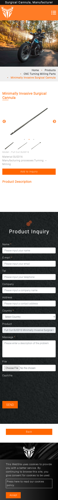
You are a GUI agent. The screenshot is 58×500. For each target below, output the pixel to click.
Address (7, 297)
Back (29, 431)
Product (7, 323)
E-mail (7, 257)
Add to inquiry (29, 171)
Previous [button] (3, 121)
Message (8, 337)
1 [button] (24, 139)
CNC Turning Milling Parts (40, 73)
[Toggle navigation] (53, 13)
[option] (29, 121)
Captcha (7, 375)
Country (8, 310)
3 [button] (33, 139)
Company (8, 284)
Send (10, 405)
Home (35, 70)
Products (50, 70)
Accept (13, 495)
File (4, 361)
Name (6, 244)
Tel (4, 270)
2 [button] (29, 139)
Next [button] (54, 121)
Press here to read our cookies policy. (25, 483)
